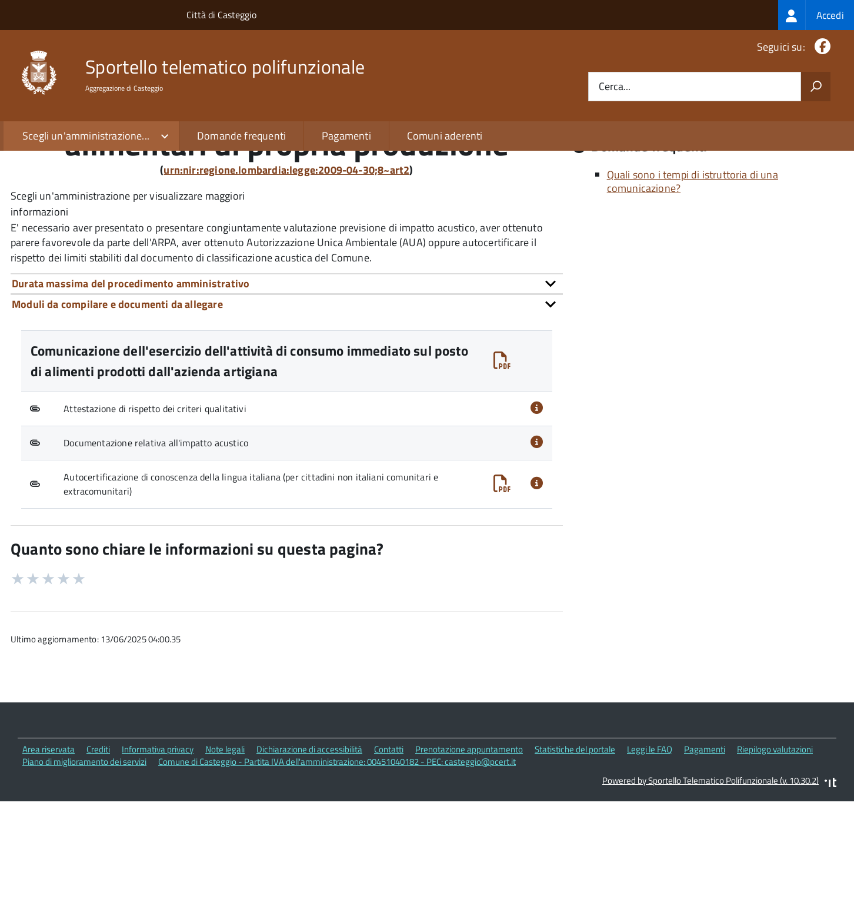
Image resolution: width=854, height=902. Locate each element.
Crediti (98, 855)
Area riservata (48, 855)
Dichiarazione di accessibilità (309, 855)
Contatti (388, 855)
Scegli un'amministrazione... (85, 136)
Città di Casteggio (221, 15)
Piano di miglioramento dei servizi (84, 867)
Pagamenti (346, 136)
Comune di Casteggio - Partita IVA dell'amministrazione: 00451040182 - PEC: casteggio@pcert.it (337, 867)
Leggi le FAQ (649, 855)
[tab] (287, 389)
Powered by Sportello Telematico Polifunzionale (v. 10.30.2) (710, 886)
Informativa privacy (158, 855)
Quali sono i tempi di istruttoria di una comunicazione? (692, 287)
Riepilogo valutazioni (775, 855)
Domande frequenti (241, 136)
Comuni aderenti (445, 136)
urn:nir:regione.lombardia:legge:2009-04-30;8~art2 (286, 275)
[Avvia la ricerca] (815, 86)
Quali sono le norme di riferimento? (687, 213)
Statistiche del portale (575, 855)
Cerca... (615, 87)
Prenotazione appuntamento (469, 855)
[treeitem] (816, 15)
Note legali (225, 855)
